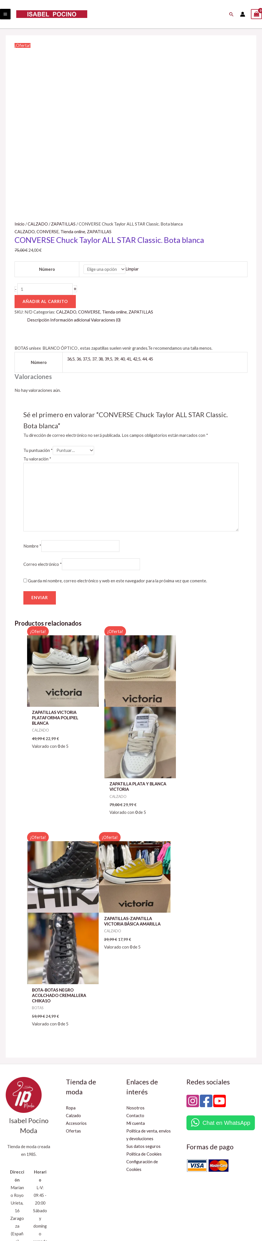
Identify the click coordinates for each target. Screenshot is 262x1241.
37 (94, 359)
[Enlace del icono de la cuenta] (242, 14)
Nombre (32, 546)
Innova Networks (241, 1217)
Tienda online (72, 231)
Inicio (20, 224)
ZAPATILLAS (63, 224)
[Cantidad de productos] (45, 289)
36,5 (71, 359)
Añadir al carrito (45, 301)
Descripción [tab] (38, 320)
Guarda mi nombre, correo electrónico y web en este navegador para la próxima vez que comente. (117, 580)
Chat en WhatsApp (226, 1045)
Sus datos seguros (143, 1068)
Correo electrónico (42, 564)
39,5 (108, 359)
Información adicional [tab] (70, 320)
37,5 (86, 359)
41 (129, 359)
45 (151, 359)
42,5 (137, 359)
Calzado (73, 1037)
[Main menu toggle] (5, 14)
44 (144, 359)
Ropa (71, 1029)
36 (78, 359)
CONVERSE (47, 231)
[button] (231, 14)
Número (47, 269)
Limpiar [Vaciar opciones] (132, 269)
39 (116, 359)
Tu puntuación (38, 450)
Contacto (135, 1037)
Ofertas (73, 1052)
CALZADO (38, 224)
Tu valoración (37, 458)
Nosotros (135, 1029)
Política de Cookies (144, 1076)
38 (100, 359)
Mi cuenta (135, 1045)
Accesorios (76, 1045)
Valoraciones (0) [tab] (106, 320)
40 (122, 359)
